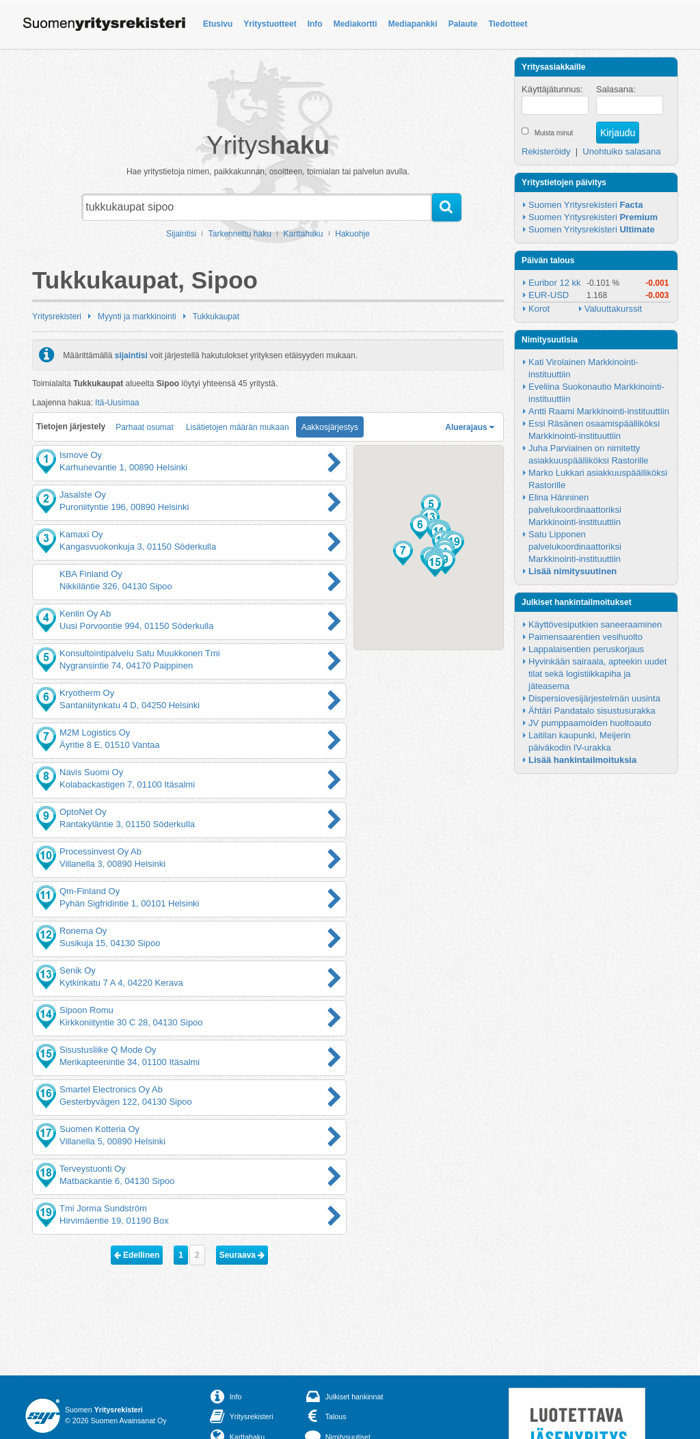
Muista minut (554, 133)
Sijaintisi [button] (181, 234)
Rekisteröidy (546, 151)
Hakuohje (352, 234)
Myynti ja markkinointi (137, 316)
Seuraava (242, 1255)
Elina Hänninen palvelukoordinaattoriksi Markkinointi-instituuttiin (575, 509)
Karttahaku (303, 234)
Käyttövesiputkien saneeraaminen (595, 624)
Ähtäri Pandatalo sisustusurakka (592, 710)
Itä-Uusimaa (117, 402)
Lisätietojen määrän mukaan (237, 427)
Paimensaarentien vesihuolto (585, 637)
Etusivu (217, 24)
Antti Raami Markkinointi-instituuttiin (598, 411)
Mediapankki (413, 24)
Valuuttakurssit (613, 309)
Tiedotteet (507, 24)
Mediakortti (355, 24)
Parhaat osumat (145, 427)
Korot (539, 309)
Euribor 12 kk (554, 283)
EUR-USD (548, 295)
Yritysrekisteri (56, 316)
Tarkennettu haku (239, 234)
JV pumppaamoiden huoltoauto (589, 723)
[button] (420, 527)
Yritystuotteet (269, 24)
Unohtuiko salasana (621, 151)
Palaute (463, 24)
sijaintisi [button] (131, 355)
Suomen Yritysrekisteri (585, 205)
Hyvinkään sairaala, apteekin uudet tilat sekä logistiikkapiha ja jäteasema (598, 673)
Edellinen (137, 1255)
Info (315, 24)
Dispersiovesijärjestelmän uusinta (594, 698)
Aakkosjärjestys (329, 427)
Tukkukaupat (216, 316)
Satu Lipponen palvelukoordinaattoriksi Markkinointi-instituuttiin (575, 546)
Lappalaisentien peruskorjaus (586, 649)
